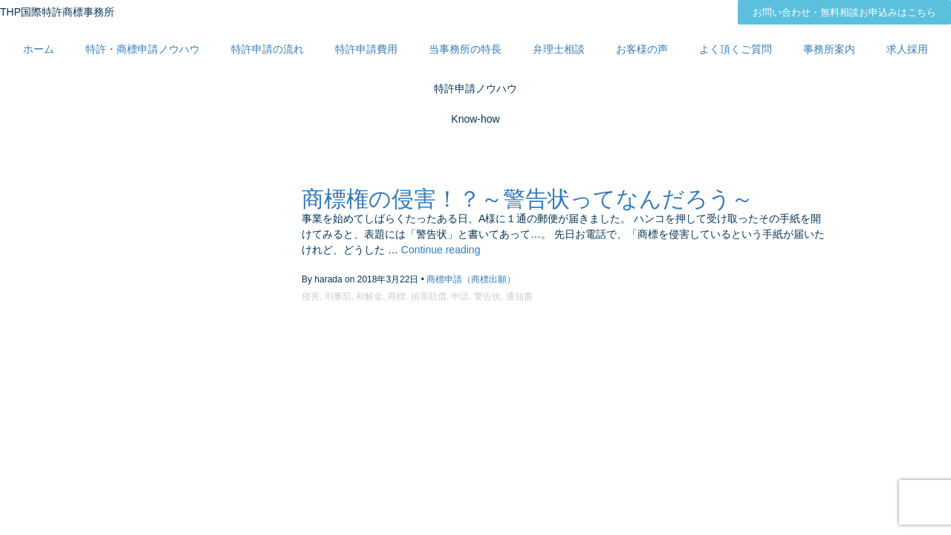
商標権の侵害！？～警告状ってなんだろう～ (527, 199)
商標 (397, 296)
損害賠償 (429, 296)
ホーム (38, 49)
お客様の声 (642, 49)
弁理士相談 (559, 49)
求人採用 (907, 49)
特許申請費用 (366, 49)
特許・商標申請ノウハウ (142, 49)
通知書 (519, 296)
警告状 (487, 296)
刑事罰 (338, 296)
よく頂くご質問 (735, 49)
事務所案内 (829, 49)
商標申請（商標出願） (471, 279)
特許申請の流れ (267, 49)
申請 (460, 296)
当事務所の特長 (465, 49)
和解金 (369, 296)
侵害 (310, 296)
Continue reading (441, 250)
